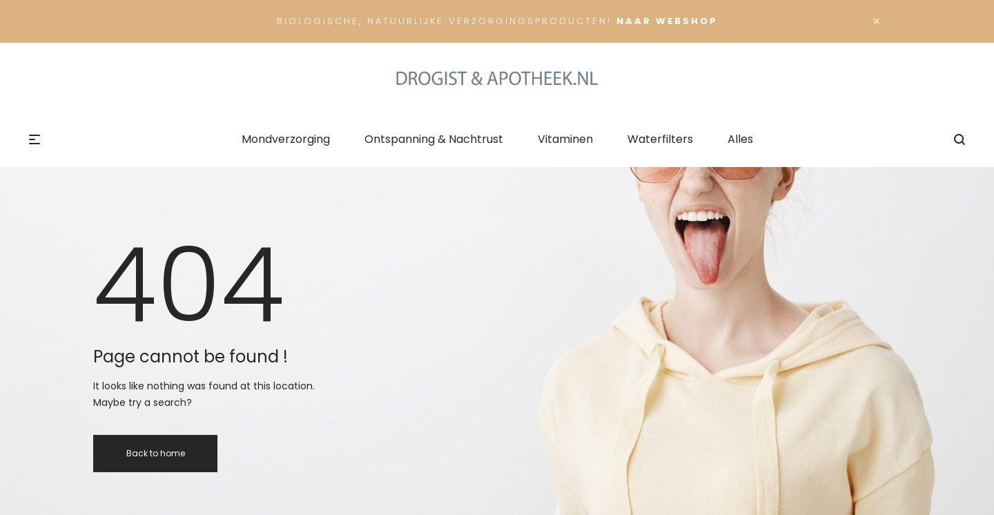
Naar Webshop (667, 21)
